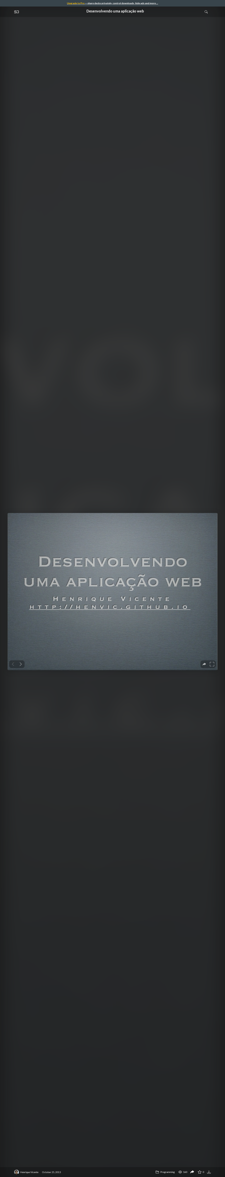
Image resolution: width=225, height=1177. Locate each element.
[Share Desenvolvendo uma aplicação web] (192, 1172)
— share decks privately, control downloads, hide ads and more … (112, 3)
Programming (165, 1171)
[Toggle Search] (206, 11)
